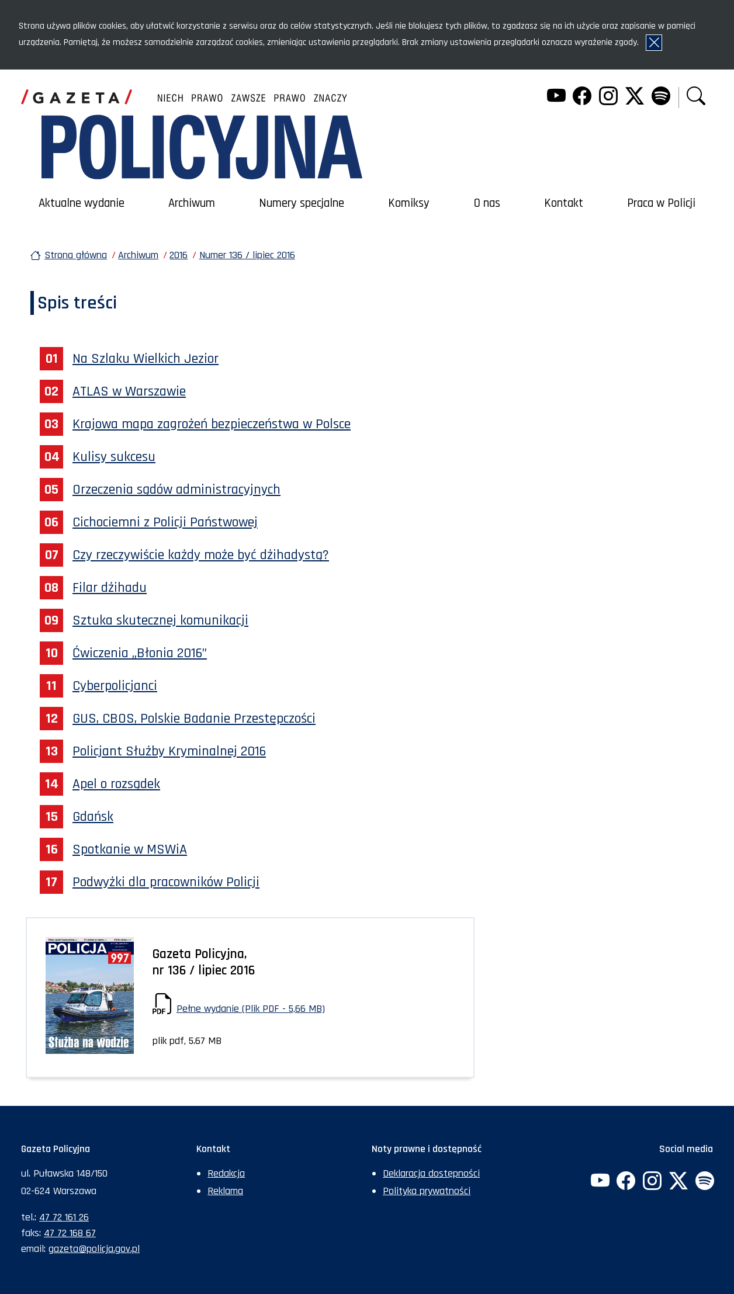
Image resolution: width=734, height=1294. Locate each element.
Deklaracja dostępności (431, 1173)
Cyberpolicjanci (114, 686)
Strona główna (75, 255)
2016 (178, 255)
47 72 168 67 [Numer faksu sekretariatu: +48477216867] (70, 1233)
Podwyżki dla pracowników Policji (165, 882)
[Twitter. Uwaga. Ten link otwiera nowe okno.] (635, 97)
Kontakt (563, 203)
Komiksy (409, 203)
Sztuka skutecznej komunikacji (160, 620)
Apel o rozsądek (116, 784)
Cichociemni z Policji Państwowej (165, 522)
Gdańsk (92, 816)
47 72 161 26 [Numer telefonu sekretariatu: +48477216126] (64, 1217)
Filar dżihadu (109, 587)
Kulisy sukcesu (113, 457)
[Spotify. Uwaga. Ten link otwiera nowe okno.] (660, 97)
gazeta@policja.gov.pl (94, 1248)
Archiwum (191, 203)
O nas (487, 203)
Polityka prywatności (426, 1191)
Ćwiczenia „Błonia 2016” (139, 653)
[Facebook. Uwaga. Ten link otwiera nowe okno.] (582, 97)
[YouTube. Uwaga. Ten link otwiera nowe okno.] (556, 97)
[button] (696, 97)
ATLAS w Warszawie (129, 391)
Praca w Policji (661, 203)
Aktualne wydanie (81, 203)
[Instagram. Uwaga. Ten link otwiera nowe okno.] (608, 97)
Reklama (225, 1191)
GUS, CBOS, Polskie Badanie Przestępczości (194, 718)
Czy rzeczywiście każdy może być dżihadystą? (200, 555)
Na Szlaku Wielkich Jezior (145, 358)
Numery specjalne (301, 203)
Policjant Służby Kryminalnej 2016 (169, 751)
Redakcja (226, 1173)
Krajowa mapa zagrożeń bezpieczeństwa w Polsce (211, 424)
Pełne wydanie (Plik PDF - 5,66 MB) (250, 1008)
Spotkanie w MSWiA (129, 849)
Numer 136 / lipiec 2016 (247, 255)
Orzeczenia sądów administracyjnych (176, 489)
